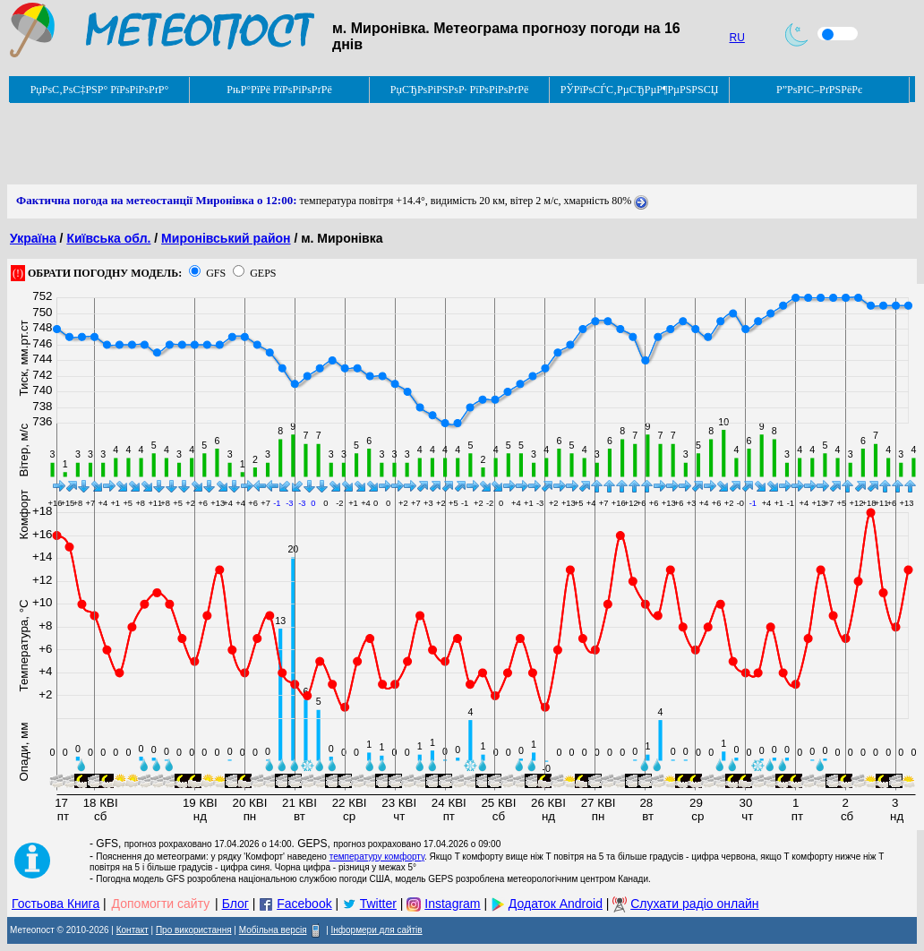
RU (737, 37)
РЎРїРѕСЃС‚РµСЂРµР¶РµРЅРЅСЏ (639, 89)
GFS (216, 273)
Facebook (304, 903)
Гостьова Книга (55, 903)
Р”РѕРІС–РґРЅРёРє (819, 89)
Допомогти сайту (161, 903)
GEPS (263, 273)
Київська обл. (108, 238)
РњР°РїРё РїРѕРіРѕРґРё (279, 89)
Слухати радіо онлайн (694, 903)
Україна (33, 238)
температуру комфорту (376, 856)
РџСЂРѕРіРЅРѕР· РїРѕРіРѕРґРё (459, 89)
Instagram (452, 903)
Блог (235, 903)
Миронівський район (225, 238)
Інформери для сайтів (377, 930)
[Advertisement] (333, 144)
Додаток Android (556, 903)
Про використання (194, 930)
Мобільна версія (273, 930)
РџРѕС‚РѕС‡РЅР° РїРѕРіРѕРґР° (99, 89)
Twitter (378, 903)
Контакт (132, 930)
